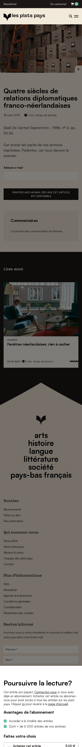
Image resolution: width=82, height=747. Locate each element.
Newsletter (10, 4)
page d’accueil (58, 704)
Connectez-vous (45, 692)
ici (23, 704)
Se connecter (58, 4)
